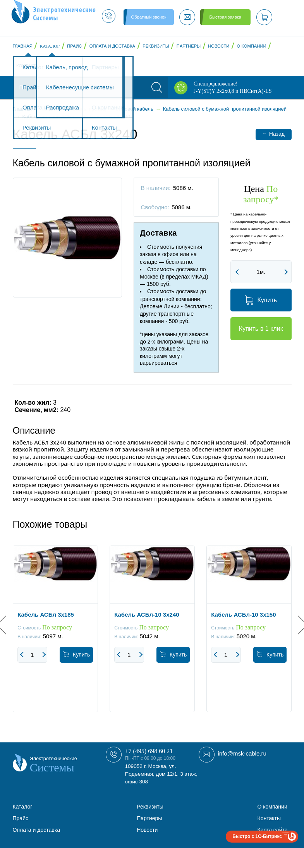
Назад (274, 133)
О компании (251, 46)
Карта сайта (273, 830)
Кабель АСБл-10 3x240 (146, 614)
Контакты (28, 65)
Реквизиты (156, 46)
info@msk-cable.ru (242, 753)
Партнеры (189, 46)
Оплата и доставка (112, 46)
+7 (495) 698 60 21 (149, 751)
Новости (218, 46)
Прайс (74, 46)
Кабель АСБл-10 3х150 (243, 614)
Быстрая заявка (225, 17)
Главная (23, 46)
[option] (55, 634)
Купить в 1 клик (261, 328)
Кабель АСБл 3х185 (45, 614)
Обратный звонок (148, 17)
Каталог (50, 46)
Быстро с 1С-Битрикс (257, 836)
